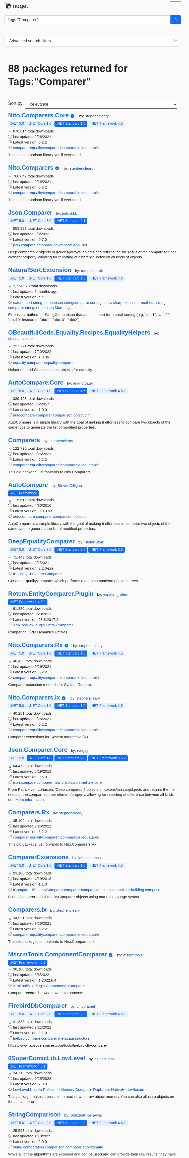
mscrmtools (133, 955)
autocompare (24, 415)
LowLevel (21, 1089)
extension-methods (139, 302)
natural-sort (22, 302)
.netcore (95, 782)
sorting (95, 302)
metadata (66, 1038)
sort (106, 302)
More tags (63, 307)
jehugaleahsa (89, 858)
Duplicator (101, 1089)
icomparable (70, 148)
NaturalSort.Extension (40, 270)
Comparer (53, 574)
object (79, 415)
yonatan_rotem (115, 594)
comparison (63, 415)
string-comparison (48, 302)
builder (124, 890)
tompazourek (92, 270)
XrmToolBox (23, 625)
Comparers (24, 440)
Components (56, 986)
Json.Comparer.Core (38, 750)
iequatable (90, 148)
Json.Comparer (30, 212)
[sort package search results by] (101, 104)
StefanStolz (94, 542)
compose (152, 890)
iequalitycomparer (59, 362)
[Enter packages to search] (88, 19)
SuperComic (105, 1059)
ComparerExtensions (38, 857)
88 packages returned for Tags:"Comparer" (68, 75)
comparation (33, 1147)
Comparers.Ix (27, 909)
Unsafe (36, 1089)
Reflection (51, 1089)
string (161, 302)
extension (109, 890)
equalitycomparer (44, 148)
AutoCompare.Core (36, 382)
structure (82, 1038)
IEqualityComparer (28, 574)
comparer (21, 148)
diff (87, 415)
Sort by (15, 103)
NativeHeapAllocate (127, 1089)
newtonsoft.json (66, 245)
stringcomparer (76, 302)
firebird (19, 1038)
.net (84, 245)
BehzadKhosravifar (86, 1115)
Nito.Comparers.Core (38, 115)
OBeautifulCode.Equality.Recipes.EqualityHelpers (79, 332)
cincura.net (86, 1006)
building (137, 890)
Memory (67, 1089)
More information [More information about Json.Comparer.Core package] (30, 799)
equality (19, 362)
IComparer (22, 890)
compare (28, 245)
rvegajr (83, 750)
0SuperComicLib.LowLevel (46, 1058)
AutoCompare (28, 485)
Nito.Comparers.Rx (35, 645)
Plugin (39, 625)
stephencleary (96, 116)
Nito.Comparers (30, 167)
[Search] (175, 19)
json (16, 245)
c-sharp (116, 302)
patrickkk (69, 213)
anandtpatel (83, 383)
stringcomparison (39, 307)
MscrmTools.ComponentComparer (57, 954)
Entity (50, 625)
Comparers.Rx (28, 812)
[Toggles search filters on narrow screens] (175, 41)
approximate (93, 1147)
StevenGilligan (70, 485)
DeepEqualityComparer (41, 541)
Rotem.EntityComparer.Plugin (51, 593)
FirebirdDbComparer (37, 1005)
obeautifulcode (20, 338)
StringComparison (34, 1114)
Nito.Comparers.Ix (34, 697)
